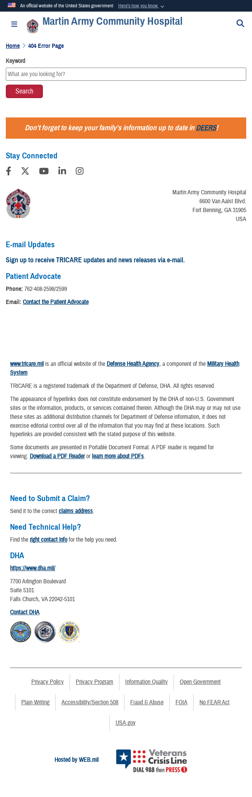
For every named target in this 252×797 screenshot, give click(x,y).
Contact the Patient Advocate (56, 302)
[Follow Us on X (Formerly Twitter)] (25, 172)
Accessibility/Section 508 (89, 702)
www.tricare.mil (27, 364)
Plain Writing (35, 702)
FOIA (181, 702)
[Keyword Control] (126, 74)
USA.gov (126, 723)
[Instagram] (79, 172)
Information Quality (146, 682)
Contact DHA (24, 612)
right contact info (48, 540)
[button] (142, 6)
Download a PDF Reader (57, 456)
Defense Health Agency (133, 364)
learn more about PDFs (118, 456)
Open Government (200, 682)
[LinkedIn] (62, 172)
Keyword (15, 61)
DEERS (206, 127)
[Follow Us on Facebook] (8, 172)
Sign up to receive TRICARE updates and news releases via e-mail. (95, 260)
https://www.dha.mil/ (32, 568)
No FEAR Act (214, 702)
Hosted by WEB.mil (76, 760)
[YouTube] (44, 172)
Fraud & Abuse (146, 702)
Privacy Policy (47, 682)
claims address (76, 511)
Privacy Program (94, 682)
